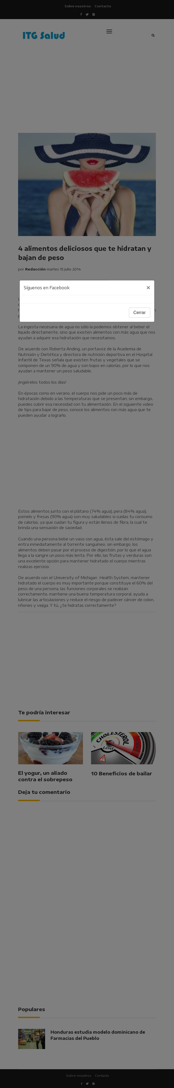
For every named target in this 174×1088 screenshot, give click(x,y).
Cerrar (139, 312)
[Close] (148, 287)
